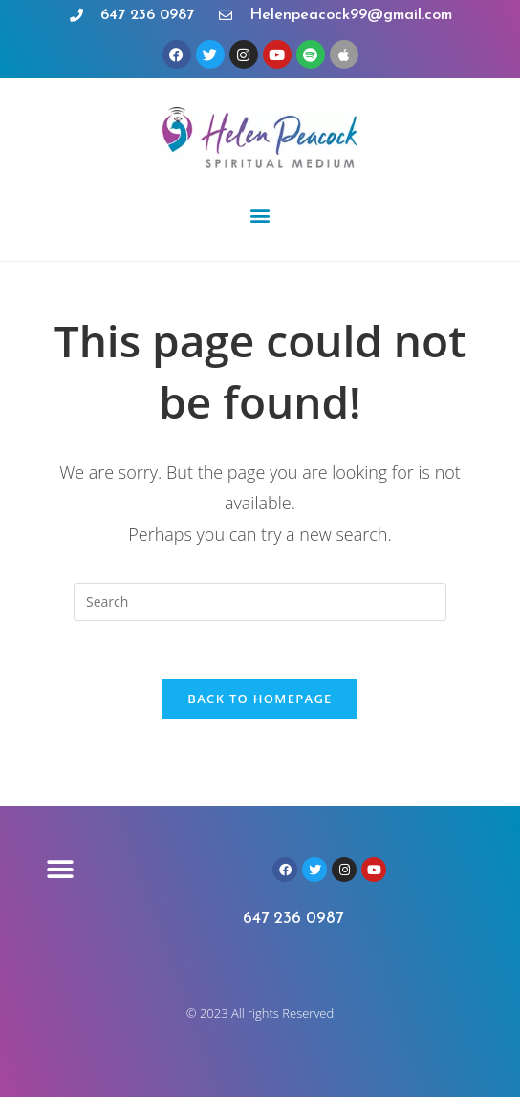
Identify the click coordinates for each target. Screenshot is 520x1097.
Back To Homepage (259, 698)
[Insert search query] (260, 602)
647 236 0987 (293, 919)
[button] (260, 214)
